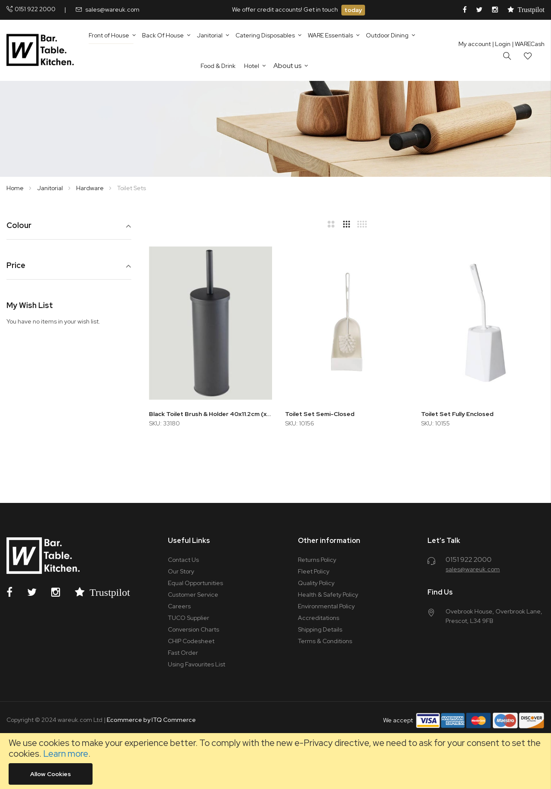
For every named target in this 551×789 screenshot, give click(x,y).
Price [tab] (15, 265)
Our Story (181, 571)
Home (15, 188)
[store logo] (41, 50)
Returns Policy (317, 560)
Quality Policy (316, 583)
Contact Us (183, 560)
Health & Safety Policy (328, 594)
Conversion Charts (193, 629)
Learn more (65, 753)
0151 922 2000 (35, 9)
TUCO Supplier (188, 618)
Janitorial (50, 188)
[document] (275, 761)
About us (287, 65)
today (353, 10)
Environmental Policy (326, 606)
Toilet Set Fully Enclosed (457, 414)
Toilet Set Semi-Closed (319, 414)
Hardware (90, 188)
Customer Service (193, 594)
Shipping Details (320, 629)
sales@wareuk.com (112, 9)
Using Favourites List (196, 664)
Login (501, 44)
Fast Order (183, 652)
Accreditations (318, 618)
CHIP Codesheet (191, 641)
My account (474, 44)
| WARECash (528, 44)
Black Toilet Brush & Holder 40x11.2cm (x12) (210, 414)
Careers (179, 606)
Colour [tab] (18, 225)
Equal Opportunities (195, 583)
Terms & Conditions (325, 641)
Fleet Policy (313, 571)
